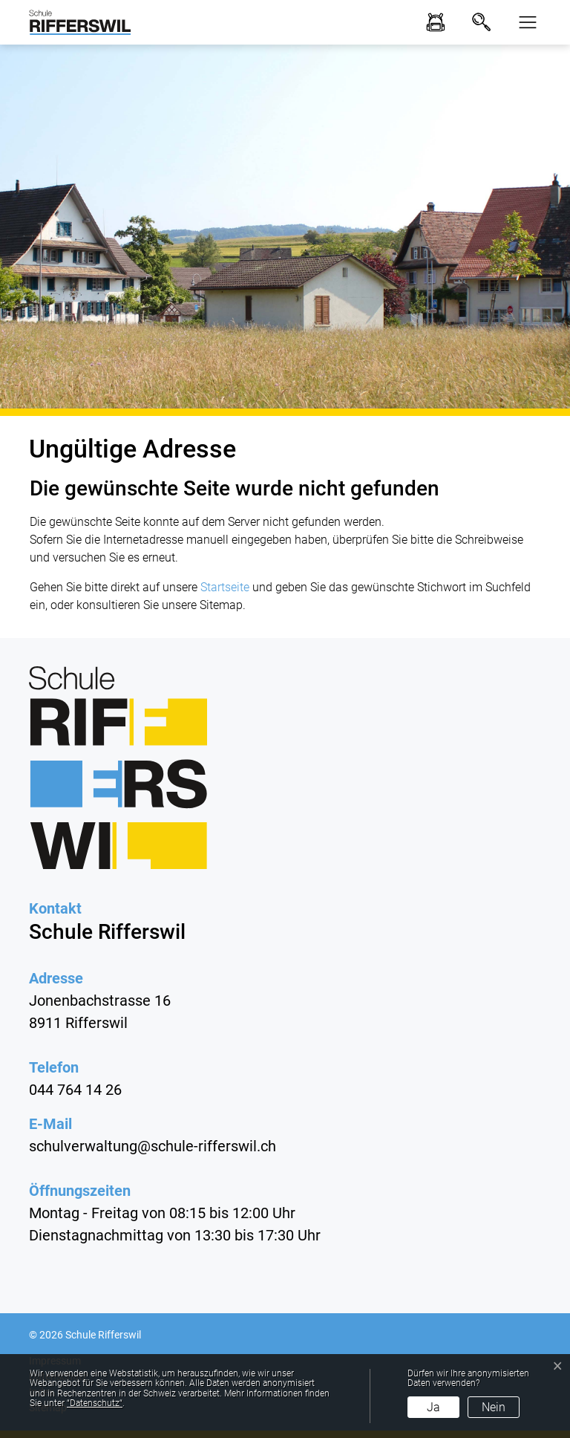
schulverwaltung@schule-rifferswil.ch (152, 1146)
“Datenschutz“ (94, 1403)
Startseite (224, 587)
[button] (523, 22)
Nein (493, 1407)
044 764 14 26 (75, 1090)
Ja (433, 1407)
